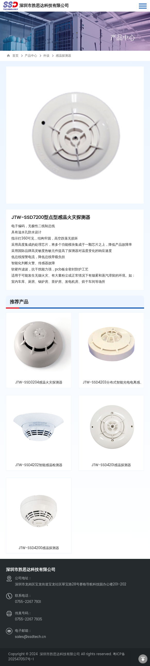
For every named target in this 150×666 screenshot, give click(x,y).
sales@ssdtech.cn (30, 637)
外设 (46, 55)
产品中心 (31, 55)
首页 (15, 55)
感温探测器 (63, 55)
